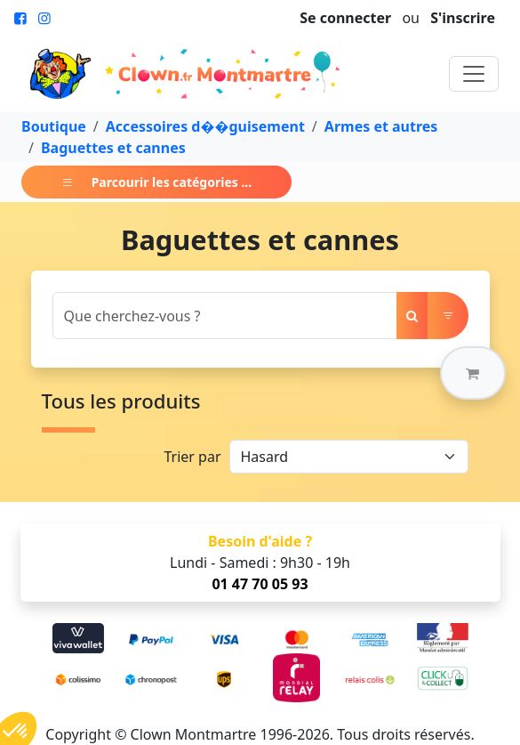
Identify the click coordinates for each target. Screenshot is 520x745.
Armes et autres (381, 126)
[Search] (224, 315)
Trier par (192, 456)
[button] (473, 373)
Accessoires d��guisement (205, 126)
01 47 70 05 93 (260, 584)
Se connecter (345, 18)
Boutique (53, 126)
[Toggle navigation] (474, 74)
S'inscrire (462, 18)
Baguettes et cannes (113, 148)
